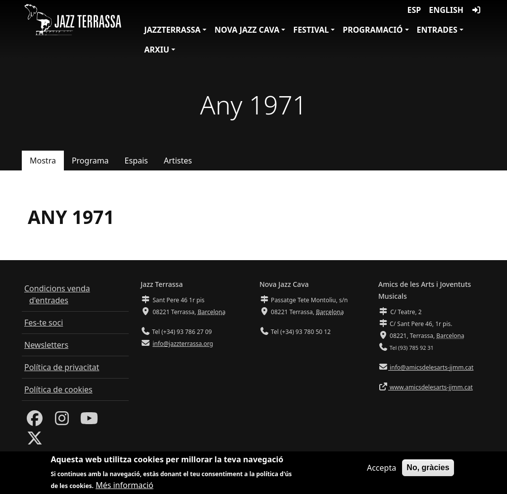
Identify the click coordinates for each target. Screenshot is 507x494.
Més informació (124, 486)
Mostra (43, 160)
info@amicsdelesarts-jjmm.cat (430, 367)
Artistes (178, 160)
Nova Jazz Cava (246, 29)
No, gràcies (427, 468)
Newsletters (46, 344)
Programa (90, 160)
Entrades (437, 29)
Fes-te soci (43, 322)
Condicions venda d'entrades (57, 294)
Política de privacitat (61, 367)
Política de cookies (58, 389)
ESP (414, 9)
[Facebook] (35, 421)
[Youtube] (89, 421)
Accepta (381, 468)
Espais (136, 160)
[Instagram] (62, 421)
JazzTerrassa (172, 29)
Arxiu (156, 49)
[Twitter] (35, 441)
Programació (373, 29)
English (446, 9)
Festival (311, 29)
